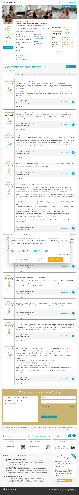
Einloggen (72, 2)
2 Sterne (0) (58, 75)
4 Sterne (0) (33, 75)
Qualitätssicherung (61, 489)
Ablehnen (24, 260)
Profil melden (6, 430)
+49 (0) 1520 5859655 (23, 54)
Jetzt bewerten (8, 47)
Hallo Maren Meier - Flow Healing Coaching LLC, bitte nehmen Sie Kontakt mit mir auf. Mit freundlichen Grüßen (20, 409)
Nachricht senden (49, 417)
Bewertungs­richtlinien (53, 489)
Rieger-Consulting (60, 441)
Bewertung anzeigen (57, 51)
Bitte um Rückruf (47, 406)
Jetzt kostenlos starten (64, 480)
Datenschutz (68, 489)
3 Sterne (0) (45, 75)
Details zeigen (57, 255)
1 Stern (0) (70, 75)
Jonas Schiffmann (10, 441)
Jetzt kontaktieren (68, 6)
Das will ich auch (63, 2)
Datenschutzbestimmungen (29, 247)
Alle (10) (8, 75)
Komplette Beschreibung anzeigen (24, 31)
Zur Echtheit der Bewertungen (8, 42)
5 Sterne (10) (20, 75)
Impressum (19, 247)
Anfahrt (19, 44)
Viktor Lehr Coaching (36, 441)
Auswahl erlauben (40, 260)
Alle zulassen (55, 260)
